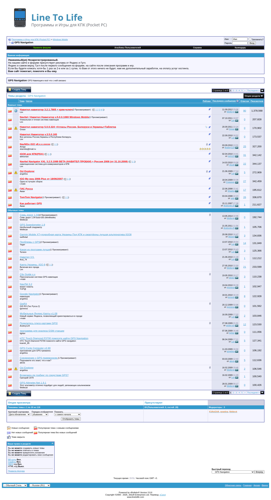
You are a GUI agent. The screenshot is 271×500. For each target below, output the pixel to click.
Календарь (240, 47)
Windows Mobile (60, 39)
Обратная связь (233, 485)
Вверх (265, 485)
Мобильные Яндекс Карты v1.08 (38, 313)
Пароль (228, 43)
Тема (21, 101)
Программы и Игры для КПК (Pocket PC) (31, 39)
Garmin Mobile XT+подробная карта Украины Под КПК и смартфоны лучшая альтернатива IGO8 (76, 234)
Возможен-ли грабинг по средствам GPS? (44, 375)
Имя (226, 39)
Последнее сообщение (224, 101)
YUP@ (23, 289)
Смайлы (12, 462)
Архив (256, 485)
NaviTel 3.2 (26, 284)
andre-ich (230, 325)
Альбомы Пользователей (127, 47)
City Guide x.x (27, 274)
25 (244, 146)
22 (244, 163)
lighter (22, 333)
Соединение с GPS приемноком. (39, 357)
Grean (23, 129)
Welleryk (231, 112)
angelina (24, 174)
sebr (233, 198)
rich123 (231, 156)
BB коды (12, 459)
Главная (247, 485)
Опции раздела (252, 96)
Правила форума (16, 471)
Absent (231, 237)
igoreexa (231, 287)
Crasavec (230, 182)
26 (244, 197)
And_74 (23, 259)
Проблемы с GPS (30, 242)
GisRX (23, 303)
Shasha (231, 191)
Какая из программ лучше (35, 249)
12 (244, 324)
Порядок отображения (42, 412)
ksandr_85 (24, 343)
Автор (29, 101)
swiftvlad (24, 237)
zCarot (163, 495)
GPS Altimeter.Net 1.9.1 (33, 382)
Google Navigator (29, 294)
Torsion (23, 252)
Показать (58, 412)
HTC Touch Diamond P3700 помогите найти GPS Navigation (54, 338)
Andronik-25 (229, 205)
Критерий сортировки (18, 412)
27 (244, 181)
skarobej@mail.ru (28, 149)
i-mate (23, 184)
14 (244, 243)
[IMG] (10, 464)
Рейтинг (207, 101)
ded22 (232, 278)
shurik (232, 165)
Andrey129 (230, 147)
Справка (197, 47)
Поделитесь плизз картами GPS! (39, 323)
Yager (22, 244)
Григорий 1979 (26, 378)
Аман (22, 191)
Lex (21, 112)
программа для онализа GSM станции (42, 330)
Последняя (253, 90)
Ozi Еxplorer (26, 367)
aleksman (24, 156)
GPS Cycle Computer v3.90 (35, 348)
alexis (22, 363)
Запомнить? (256, 39)
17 (244, 189)
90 (244, 110)
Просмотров (257, 101)
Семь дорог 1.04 (29, 215)
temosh (231, 297)
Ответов (244, 101)
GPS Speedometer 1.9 (32, 224)
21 (244, 266)
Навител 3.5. (27, 257)
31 (244, 155)
